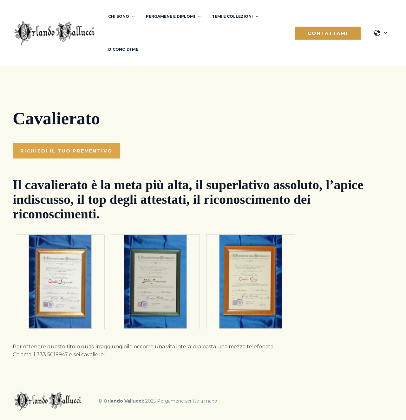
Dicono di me (121, 49)
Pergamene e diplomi (167, 16)
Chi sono (119, 16)
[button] (330, 33)
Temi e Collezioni (225, 16)
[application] (130, 16)
